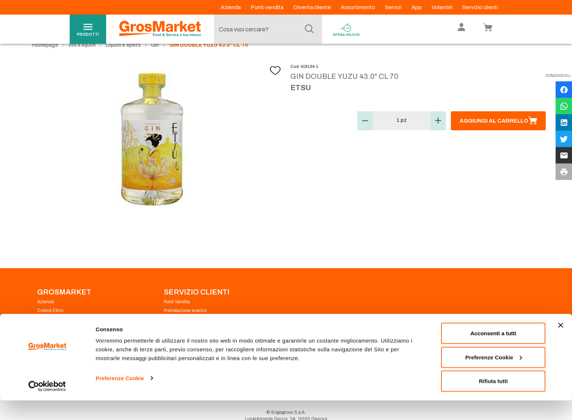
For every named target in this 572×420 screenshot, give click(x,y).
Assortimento (358, 7)
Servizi (394, 7)
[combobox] (266, 29)
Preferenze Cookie (120, 397)
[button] (365, 134)
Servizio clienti (480, 7)
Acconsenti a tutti (493, 353)
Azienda (231, 7)
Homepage (45, 58)
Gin (155, 58)
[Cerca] (309, 29)
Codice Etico (50, 324)
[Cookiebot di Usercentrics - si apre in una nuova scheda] (47, 405)
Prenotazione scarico (185, 324)
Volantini (442, 7)
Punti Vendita (177, 315)
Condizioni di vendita (185, 332)
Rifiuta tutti (493, 400)
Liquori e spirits (123, 58)
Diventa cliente (312, 7)
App (417, 7)
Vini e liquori (82, 58)
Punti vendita (268, 7)
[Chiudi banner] (560, 344)
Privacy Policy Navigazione (64, 332)
